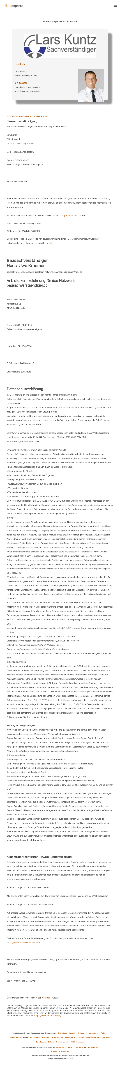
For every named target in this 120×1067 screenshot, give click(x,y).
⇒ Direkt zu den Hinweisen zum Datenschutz (28, 116)
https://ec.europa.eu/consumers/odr (23, 942)
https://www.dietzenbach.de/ (47, 1015)
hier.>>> (50, 243)
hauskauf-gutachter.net (75, 1047)
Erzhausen (106, 1038)
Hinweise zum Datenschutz (60, 1051)
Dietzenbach (62, 1033)
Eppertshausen (57, 1038)
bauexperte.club (92, 1047)
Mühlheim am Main (77, 1042)
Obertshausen (70, 1038)
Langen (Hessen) (16, 1038)
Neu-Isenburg (34, 1038)
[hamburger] (115, 5)
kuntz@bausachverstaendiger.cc (29, 87)
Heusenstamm (93, 1033)
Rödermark (81, 1033)
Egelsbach (45, 1038)
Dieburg (50, 1042)
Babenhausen (41, 1042)
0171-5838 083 (21, 83)
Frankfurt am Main (62, 1042)
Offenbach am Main (93, 1038)
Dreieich (72, 1033)
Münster (81, 1038)
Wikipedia (46, 998)
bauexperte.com (66, 215)
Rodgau (103, 1033)
